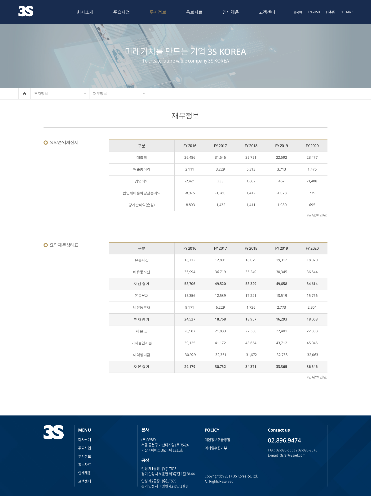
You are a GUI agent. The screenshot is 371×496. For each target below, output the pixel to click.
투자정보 (158, 12)
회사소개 (85, 12)
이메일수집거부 (216, 448)
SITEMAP (347, 12)
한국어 (297, 12)
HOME (24, 93)
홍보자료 (194, 12)
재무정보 (119, 93)
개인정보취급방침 (217, 439)
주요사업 (121, 12)
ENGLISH (314, 12)
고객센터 (267, 12)
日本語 (330, 12)
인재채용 (230, 12)
